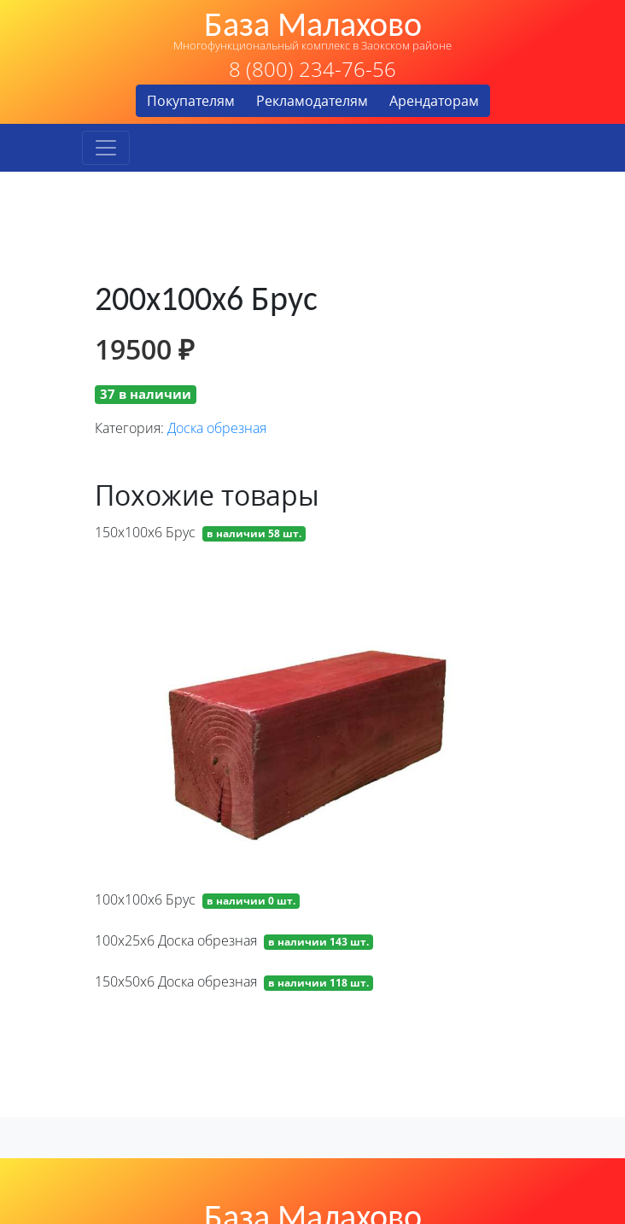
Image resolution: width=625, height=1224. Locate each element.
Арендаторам (434, 100)
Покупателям (191, 100)
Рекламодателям (312, 100)
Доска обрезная (216, 428)
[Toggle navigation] (106, 148)
